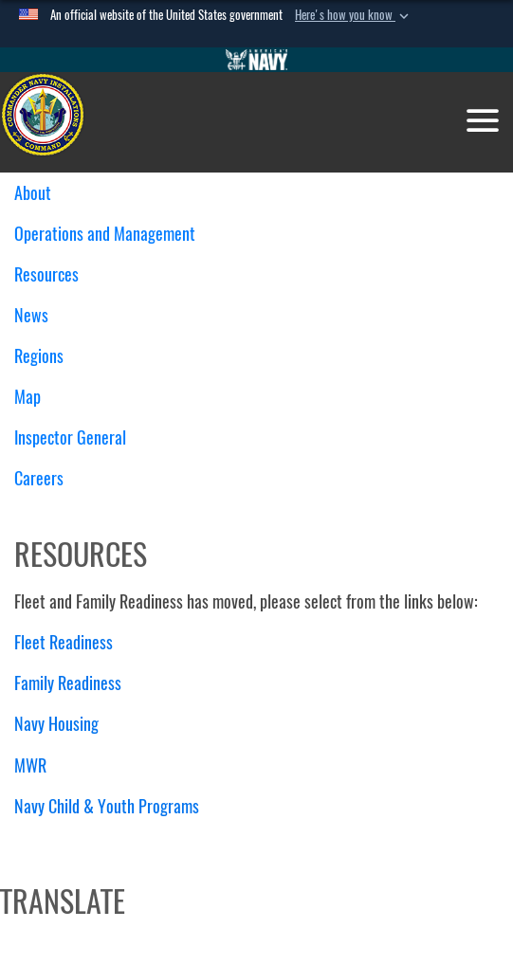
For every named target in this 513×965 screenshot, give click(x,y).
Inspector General (70, 437)
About (39, 193)
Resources (53, 274)
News (31, 315)
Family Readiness (67, 683)
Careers (39, 478)
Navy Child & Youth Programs (106, 806)
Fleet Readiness (63, 642)
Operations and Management (112, 234)
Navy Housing (56, 724)
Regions (46, 356)
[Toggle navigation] (482, 120)
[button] (353, 15)
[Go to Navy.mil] (257, 59)
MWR (30, 765)
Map (27, 397)
